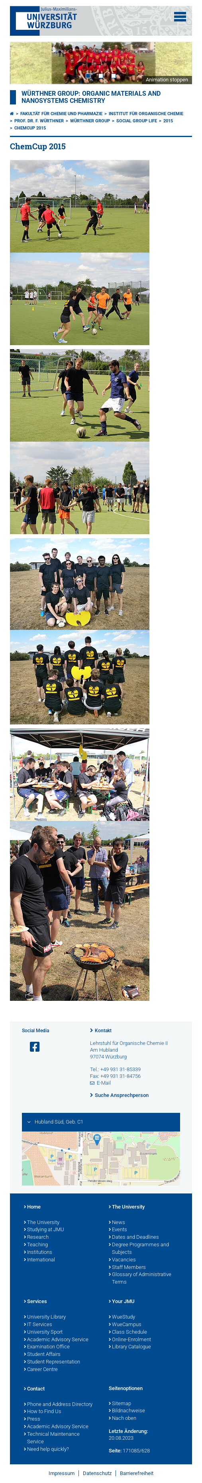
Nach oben (122, 1418)
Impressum (62, 1473)
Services (35, 1301)
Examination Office (47, 1347)
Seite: (115, 1451)
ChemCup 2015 (30, 128)
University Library (45, 1317)
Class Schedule (128, 1332)
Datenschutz (97, 1473)
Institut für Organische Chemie (146, 113)
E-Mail (104, 1083)
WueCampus (125, 1325)
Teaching (36, 1245)
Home (32, 1207)
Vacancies (122, 1260)
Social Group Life (136, 121)
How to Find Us (42, 1411)
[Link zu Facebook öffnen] (31, 1047)
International (39, 1260)
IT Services (38, 1325)
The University (41, 1222)
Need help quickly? (46, 1449)
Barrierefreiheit (136, 1473)
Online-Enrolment (130, 1340)
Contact (34, 1389)
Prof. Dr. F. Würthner (39, 121)
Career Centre (41, 1369)
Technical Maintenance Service (52, 1438)
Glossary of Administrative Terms (140, 1278)
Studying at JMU (44, 1230)
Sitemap (120, 1404)
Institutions (38, 1252)
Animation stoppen (167, 80)
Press (32, 1419)
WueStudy (122, 1317)
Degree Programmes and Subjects (139, 1249)
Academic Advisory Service (56, 1340)
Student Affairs (42, 1354)
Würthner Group (90, 121)
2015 (168, 121)
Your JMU (122, 1301)
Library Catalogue (130, 1347)
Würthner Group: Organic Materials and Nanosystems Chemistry (91, 97)
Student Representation (52, 1362)
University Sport (43, 1332)
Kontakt (103, 1030)
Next (178, 63)
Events (118, 1230)
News (117, 1222)
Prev (24, 63)
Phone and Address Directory (58, 1404)
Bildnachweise (127, 1411)
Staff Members (127, 1267)
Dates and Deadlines (134, 1237)
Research (36, 1237)
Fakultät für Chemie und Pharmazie (61, 113)
